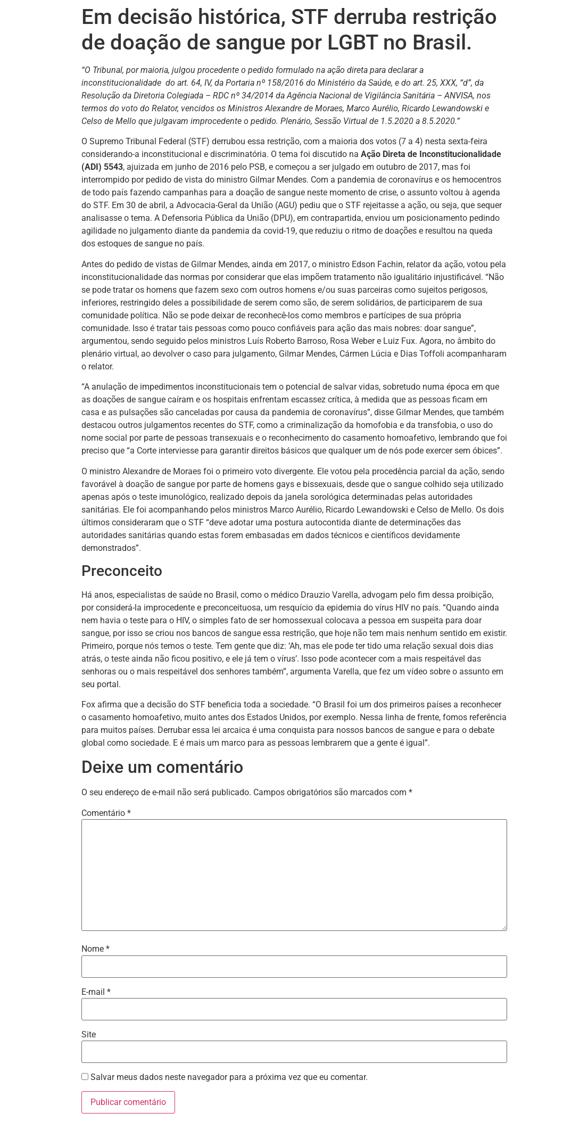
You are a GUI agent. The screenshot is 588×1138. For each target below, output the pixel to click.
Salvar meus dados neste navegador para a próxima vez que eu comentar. (229, 1077)
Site (88, 1034)
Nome (95, 949)
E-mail (96, 992)
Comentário (106, 813)
